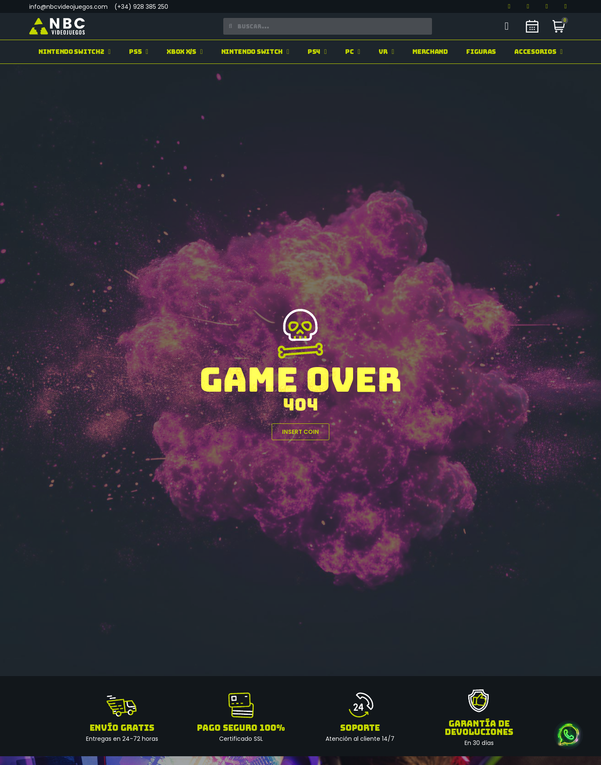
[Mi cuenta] (507, 26)
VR (386, 51)
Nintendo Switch (255, 51)
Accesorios (538, 51)
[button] (300, 431)
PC (352, 51)
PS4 (317, 51)
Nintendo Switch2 (74, 51)
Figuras (481, 52)
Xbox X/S (184, 51)
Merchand (430, 52)
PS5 (138, 51)
